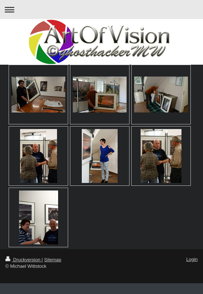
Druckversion (23, 259)
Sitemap (52, 259)
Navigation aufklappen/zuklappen (101, 9)
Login (192, 259)
